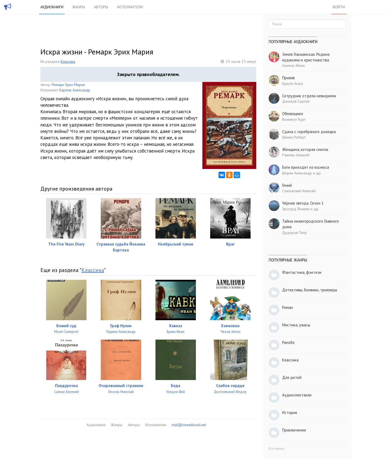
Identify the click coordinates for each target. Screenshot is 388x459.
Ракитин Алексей (295, 155)
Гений (287, 185)
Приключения (294, 430)
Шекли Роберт (294, 137)
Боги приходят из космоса (305, 167)
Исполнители (130, 7)
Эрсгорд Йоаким (296, 208)
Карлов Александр (74, 90)
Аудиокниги (51, 7)
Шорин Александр (297, 173)
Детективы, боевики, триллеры (309, 289)
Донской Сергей (295, 101)
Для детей (292, 377)
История (289, 412)
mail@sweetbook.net (189, 424)
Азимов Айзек (293, 65)
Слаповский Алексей (299, 190)
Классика (68, 61)
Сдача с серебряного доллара (309, 131)
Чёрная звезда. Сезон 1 (303, 203)
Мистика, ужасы (296, 324)
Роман (287, 307)
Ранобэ (288, 342)
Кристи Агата (292, 83)
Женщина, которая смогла (305, 149)
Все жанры (277, 448)
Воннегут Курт (294, 119)
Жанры (78, 7)
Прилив (288, 77)
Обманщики (292, 113)
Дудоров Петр (294, 232)
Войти (339, 7)
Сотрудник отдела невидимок (309, 95)
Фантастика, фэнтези (301, 272)
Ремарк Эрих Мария (68, 84)
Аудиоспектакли (296, 395)
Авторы (101, 7)
